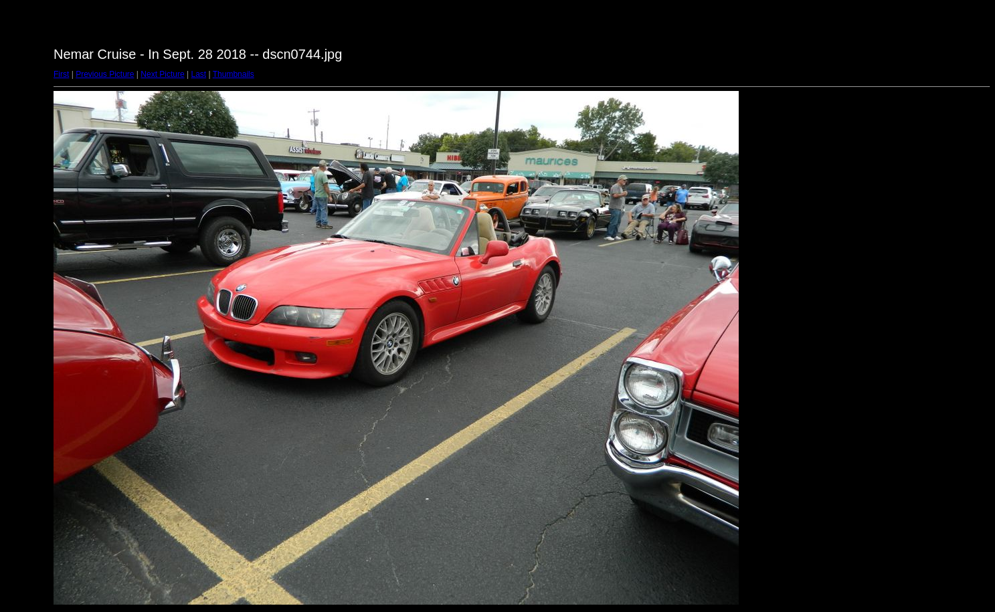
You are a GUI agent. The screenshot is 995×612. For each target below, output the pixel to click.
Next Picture (162, 74)
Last (198, 74)
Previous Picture (105, 74)
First (61, 74)
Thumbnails (233, 74)
